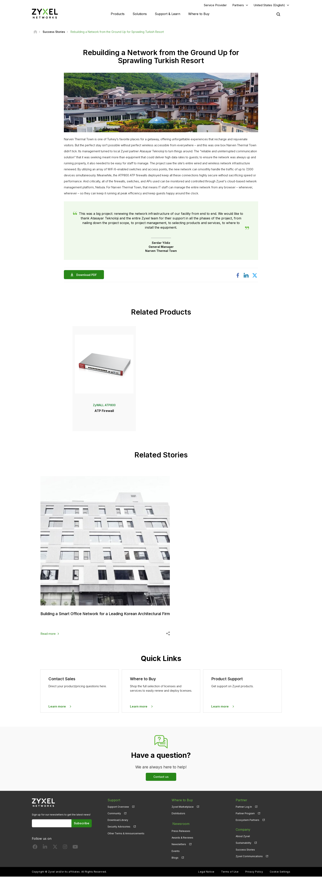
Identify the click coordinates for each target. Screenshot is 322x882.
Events (176, 856)
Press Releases (181, 836)
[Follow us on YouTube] (75, 854)
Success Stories (245, 856)
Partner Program (245, 820)
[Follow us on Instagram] (65, 854)
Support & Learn (167, 14)
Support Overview (118, 813)
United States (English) (269, 5)
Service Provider (215, 5)
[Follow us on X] (55, 854)
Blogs (175, 863)
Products (118, 14)
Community (114, 820)
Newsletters (179, 849)
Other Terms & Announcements (126, 840)
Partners (238, 5)
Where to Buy (198, 14)
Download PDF (87, 275)
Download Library (118, 827)
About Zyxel (243, 843)
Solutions (140, 14)
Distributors (178, 820)
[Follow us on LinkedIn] (45, 854)
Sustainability (243, 849)
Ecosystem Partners (247, 827)
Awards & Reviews (182, 843)
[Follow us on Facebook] (35, 854)
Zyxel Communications (249, 863)
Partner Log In (244, 813)
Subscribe (81, 830)
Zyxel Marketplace (183, 813)
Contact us (161, 783)
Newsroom (180, 830)
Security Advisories (119, 833)
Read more (48, 641)
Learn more (57, 713)
